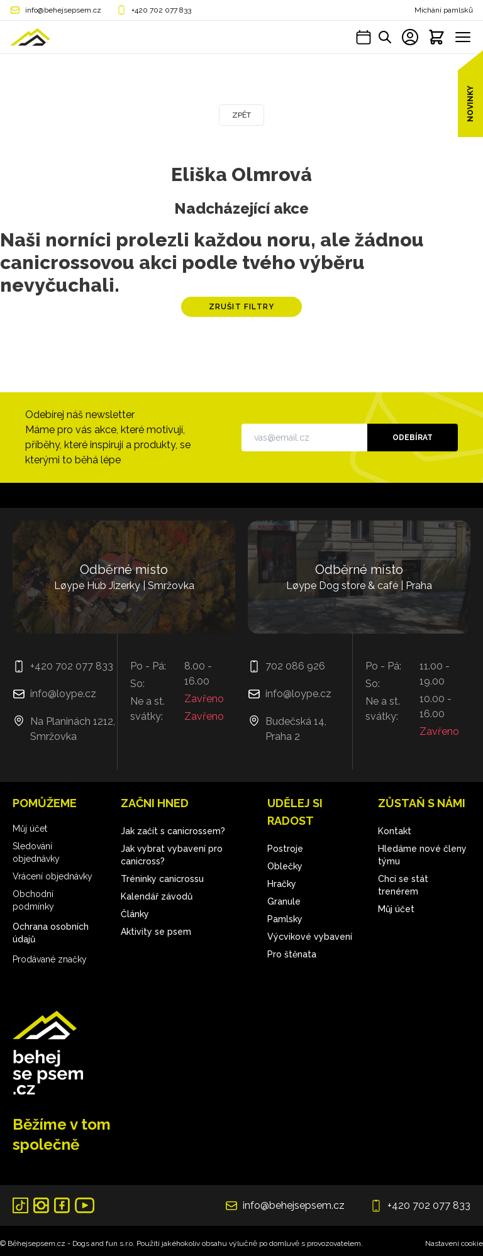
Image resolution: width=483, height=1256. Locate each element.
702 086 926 (295, 666)
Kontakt (394, 831)
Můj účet (30, 829)
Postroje (285, 849)
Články (135, 914)
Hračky (281, 884)
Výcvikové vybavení (309, 937)
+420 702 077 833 (161, 10)
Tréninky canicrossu (162, 879)
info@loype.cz (63, 694)
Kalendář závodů (156, 896)
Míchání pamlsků (443, 10)
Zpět (241, 115)
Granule (284, 901)
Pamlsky (285, 919)
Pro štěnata (291, 954)
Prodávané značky (50, 959)
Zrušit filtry (242, 306)
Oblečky (285, 866)
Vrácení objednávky (52, 876)
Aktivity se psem (156, 932)
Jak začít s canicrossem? (173, 831)
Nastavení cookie (454, 1243)
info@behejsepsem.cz (63, 10)
